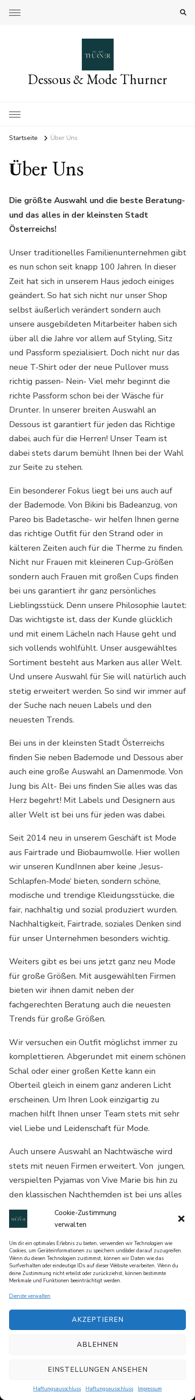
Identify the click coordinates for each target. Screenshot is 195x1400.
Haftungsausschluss (57, 1388)
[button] (181, 1218)
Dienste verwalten (29, 1296)
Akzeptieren (98, 1319)
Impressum (150, 1388)
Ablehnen (97, 1344)
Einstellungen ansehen (98, 1369)
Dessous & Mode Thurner (97, 79)
